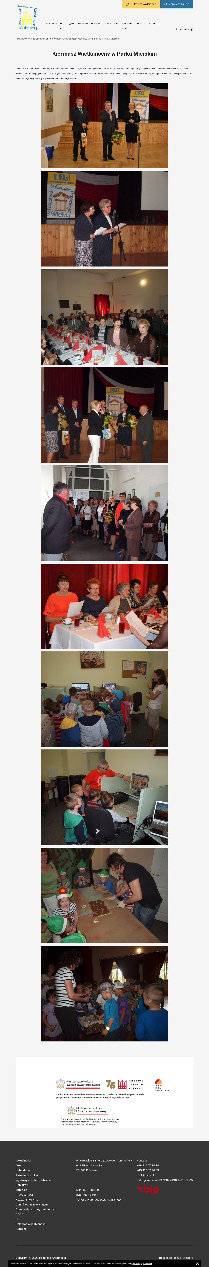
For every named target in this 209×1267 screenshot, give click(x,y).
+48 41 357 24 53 (148, 1170)
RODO (19, 1214)
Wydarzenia (82, 23)
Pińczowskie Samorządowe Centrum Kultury (38, 38)
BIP (18, 1219)
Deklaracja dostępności (31, 1224)
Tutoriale (21, 1189)
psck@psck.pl (145, 1175)
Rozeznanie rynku (27, 1199)
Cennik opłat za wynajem (32, 1204)
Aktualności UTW (27, 1175)
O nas (19, 1165)
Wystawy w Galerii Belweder (34, 1180)
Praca (116, 23)
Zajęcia (70, 23)
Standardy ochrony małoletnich (36, 1209)
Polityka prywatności (52, 1257)
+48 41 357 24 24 (148, 1165)
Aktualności (51, 23)
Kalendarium (24, 1170)
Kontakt (140, 23)
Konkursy (95, 23)
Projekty (107, 23)
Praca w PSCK (25, 1194)
